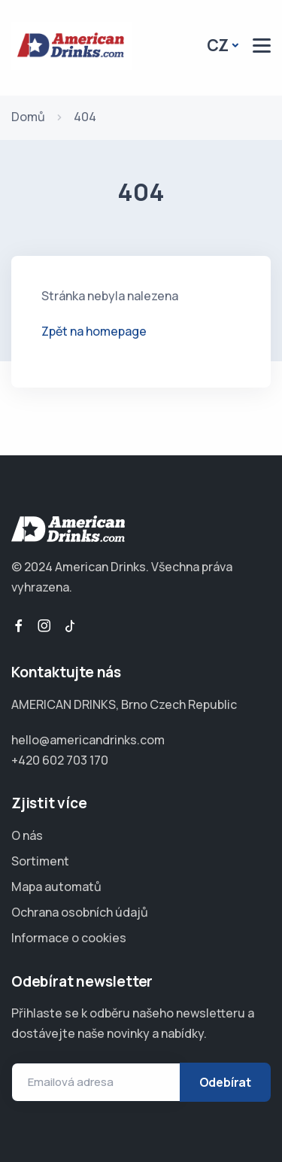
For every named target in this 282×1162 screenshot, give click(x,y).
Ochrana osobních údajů (79, 912)
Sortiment (40, 861)
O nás (27, 835)
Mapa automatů (56, 886)
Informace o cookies (68, 937)
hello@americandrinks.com (88, 740)
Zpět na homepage (94, 331)
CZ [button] (218, 45)
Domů (28, 116)
